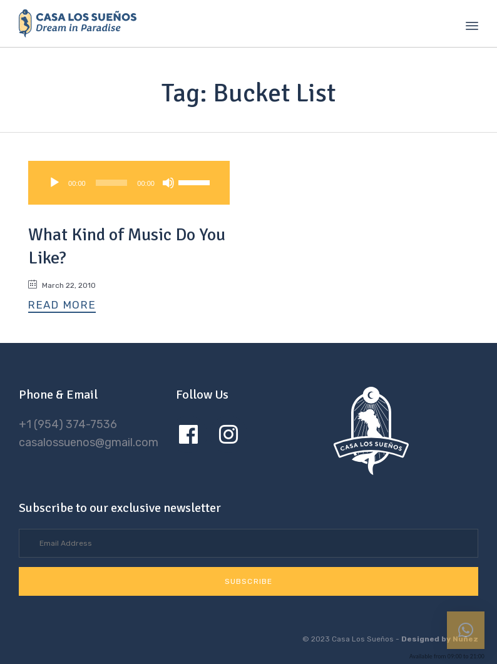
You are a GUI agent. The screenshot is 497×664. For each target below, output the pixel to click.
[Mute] (168, 182)
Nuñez (465, 639)
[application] (129, 183)
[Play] (54, 182)
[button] (62, 306)
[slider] (112, 183)
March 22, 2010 (69, 285)
